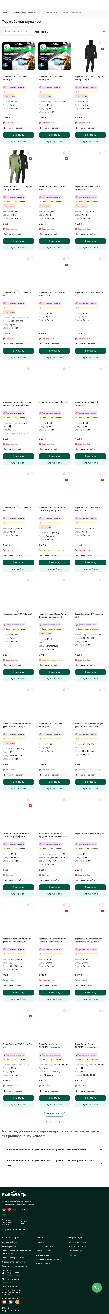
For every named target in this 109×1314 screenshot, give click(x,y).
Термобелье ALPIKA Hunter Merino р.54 (88, 509)
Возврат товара (43, 1263)
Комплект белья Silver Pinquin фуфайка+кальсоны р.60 (17, 725)
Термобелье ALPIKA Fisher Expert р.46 (51, 725)
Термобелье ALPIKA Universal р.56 (17, 509)
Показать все (54, 1113)
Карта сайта (24, 1222)
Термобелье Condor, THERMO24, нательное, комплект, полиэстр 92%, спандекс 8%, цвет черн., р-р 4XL (88, 1046)
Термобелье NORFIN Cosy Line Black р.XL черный (18, 188)
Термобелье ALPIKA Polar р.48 (89, 833)
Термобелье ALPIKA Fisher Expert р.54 (87, 188)
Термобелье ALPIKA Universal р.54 (89, 615)
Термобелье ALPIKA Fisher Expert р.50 (87, 404)
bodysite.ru (21, 1229)
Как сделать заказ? (44, 1250)
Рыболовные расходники (13, 1257)
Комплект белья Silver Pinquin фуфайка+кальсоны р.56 (89, 725)
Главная (6, 12)
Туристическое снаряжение (14, 1266)
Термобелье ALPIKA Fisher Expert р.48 (51, 78)
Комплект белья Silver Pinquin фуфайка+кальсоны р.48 (53, 615)
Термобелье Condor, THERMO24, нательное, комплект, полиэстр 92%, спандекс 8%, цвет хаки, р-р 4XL (54, 1046)
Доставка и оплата (44, 1246)
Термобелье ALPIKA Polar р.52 (17, 614)
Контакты (40, 1242)
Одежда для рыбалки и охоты (27, 12)
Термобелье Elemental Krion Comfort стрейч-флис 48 (16, 835)
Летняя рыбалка (9, 1242)
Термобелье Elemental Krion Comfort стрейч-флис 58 (52, 509)
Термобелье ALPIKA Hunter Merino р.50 (52, 294)
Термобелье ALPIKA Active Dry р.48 (17, 1045)
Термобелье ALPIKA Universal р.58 (17, 294)
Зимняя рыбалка (9, 1246)
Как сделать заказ (77, 1246)
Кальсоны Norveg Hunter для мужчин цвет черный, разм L (17, 404)
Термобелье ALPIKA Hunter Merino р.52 (52, 188)
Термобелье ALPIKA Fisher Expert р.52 (15, 78)
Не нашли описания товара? (48, 1259)
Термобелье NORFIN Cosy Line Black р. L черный (90, 78)
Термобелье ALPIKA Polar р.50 (53, 402)
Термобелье (51, 12)
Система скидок (43, 1255)
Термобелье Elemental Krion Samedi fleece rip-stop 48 (52, 940)
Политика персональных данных (8, 1222)
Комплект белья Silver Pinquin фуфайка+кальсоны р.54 (17, 940)
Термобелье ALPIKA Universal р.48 (89, 294)
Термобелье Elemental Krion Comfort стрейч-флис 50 (88, 940)
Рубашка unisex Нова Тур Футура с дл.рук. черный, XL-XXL (54, 835)
